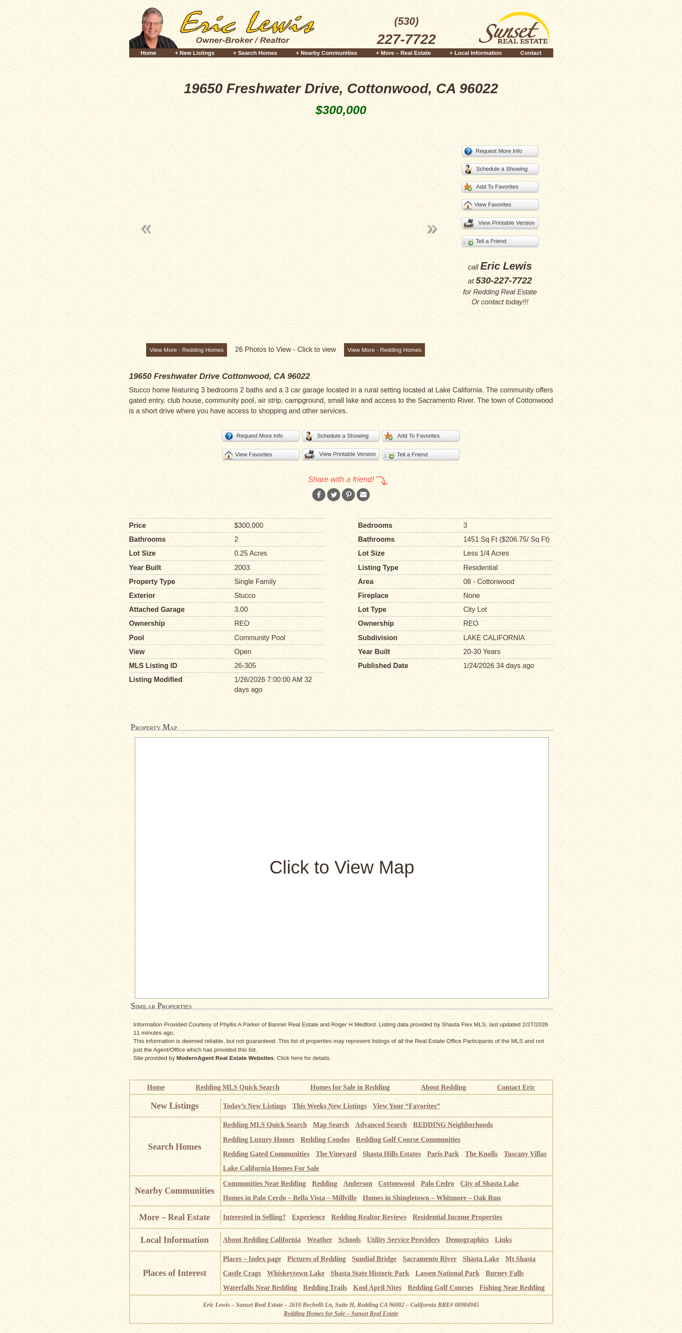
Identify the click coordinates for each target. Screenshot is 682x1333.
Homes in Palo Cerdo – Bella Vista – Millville (290, 1197)
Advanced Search (381, 1124)
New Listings (174, 1105)
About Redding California (262, 1239)
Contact (530, 53)
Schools (349, 1239)
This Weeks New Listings (329, 1106)
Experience (308, 1217)
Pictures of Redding (316, 1258)
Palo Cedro (437, 1183)
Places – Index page (252, 1258)
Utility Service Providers (403, 1239)
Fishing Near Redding (512, 1287)
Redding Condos (325, 1139)
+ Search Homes (255, 53)
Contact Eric (516, 1087)
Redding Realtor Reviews (369, 1217)
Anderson (357, 1183)
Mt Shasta (520, 1258)
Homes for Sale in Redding (350, 1087)
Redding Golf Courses (440, 1287)
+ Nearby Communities (326, 53)
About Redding (443, 1087)
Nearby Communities (174, 1190)
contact (492, 302)
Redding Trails (325, 1287)
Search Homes (174, 1146)
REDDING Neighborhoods (453, 1124)
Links (503, 1239)
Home (148, 53)
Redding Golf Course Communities (408, 1139)
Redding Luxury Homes (258, 1139)
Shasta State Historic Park (370, 1273)
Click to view (316, 349)
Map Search (331, 1124)
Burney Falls (505, 1273)
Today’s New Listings (255, 1106)
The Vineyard (336, 1154)
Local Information (174, 1240)
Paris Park (443, 1154)
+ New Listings (194, 53)
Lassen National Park (447, 1273)
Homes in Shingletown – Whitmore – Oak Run (432, 1197)
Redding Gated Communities (266, 1154)
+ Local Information (475, 53)
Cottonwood (396, 1183)
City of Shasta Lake (489, 1183)
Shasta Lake (481, 1258)
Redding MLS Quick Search (238, 1087)
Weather (319, 1239)
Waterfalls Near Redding (260, 1287)
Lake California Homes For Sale (271, 1168)
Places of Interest (174, 1273)
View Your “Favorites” (406, 1106)
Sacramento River (430, 1258)
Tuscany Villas (525, 1154)
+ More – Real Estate (403, 53)
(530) (406, 32)
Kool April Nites (377, 1287)
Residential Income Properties (457, 1217)
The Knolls (481, 1154)
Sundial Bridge (374, 1258)
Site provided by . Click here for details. (232, 1058)
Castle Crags (242, 1273)
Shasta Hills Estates (391, 1154)
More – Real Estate (174, 1217)
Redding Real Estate (505, 292)
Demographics (467, 1239)
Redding (324, 1183)
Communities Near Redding (264, 1183)
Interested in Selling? (254, 1217)
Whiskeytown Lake (295, 1273)
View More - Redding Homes (187, 350)
